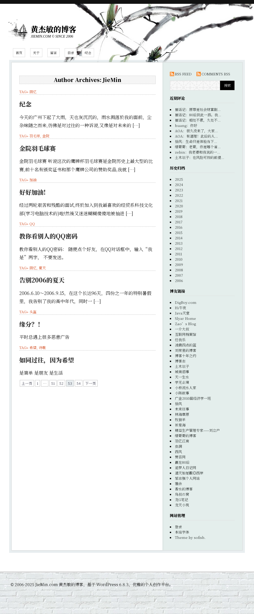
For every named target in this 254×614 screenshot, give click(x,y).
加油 (33, 179)
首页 (19, 52)
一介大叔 (182, 328)
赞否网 (180, 456)
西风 (178, 451)
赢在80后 (182, 462)
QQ (32, 223)
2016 (179, 227)
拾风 (178, 403)
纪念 (88, 52)
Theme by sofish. (190, 537)
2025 (179, 179)
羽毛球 (34, 135)
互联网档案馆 (185, 334)
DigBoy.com (185, 302)
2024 (179, 184)
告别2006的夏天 (42, 279)
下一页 (90, 383)
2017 (179, 221)
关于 (36, 52)
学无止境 (182, 382)
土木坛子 (182, 366)
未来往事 (182, 408)
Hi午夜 (180, 307)
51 (53, 383)
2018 (179, 216)
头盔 (33, 311)
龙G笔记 (181, 499)
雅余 (178, 483)
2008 (179, 269)
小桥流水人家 (185, 387)
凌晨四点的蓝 (185, 344)
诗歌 (42, 347)
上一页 (27, 383)
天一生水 (182, 376)
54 (79, 383)
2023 (179, 189)
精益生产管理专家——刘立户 (197, 430)
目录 (70, 52)
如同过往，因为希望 (46, 359)
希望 (33, 347)
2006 (179, 280)
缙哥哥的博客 (185, 435)
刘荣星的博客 (185, 350)
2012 (179, 248)
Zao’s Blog (185, 323)
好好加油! (32, 192)
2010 (179, 259)
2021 (179, 200)
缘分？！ (31, 324)
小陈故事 (182, 392)
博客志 (180, 360)
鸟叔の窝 (182, 494)
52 (61, 383)
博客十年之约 (185, 355)
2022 (179, 195)
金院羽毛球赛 (37, 148)
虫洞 (178, 446)
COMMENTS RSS (216, 73)
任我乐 (180, 339)
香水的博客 (184, 488)
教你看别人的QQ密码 (48, 235)
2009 (179, 264)
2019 (179, 211)
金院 (45, 135)
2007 (179, 275)
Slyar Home (185, 318)
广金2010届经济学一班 (193, 398)
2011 (178, 253)
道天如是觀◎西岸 (189, 472)
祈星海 (180, 424)
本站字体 (182, 532)
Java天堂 (182, 313)
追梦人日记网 (185, 467)
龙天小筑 (182, 504)
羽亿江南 (182, 440)
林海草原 (182, 414)
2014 (179, 237)
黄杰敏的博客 (53, 29)
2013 (179, 243)
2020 (179, 205)
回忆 (33, 91)
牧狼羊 (180, 419)
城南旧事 (182, 371)
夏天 (42, 267)
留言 (53, 52)
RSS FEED (183, 73)
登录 (178, 526)
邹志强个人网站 (187, 478)
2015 (179, 232)
